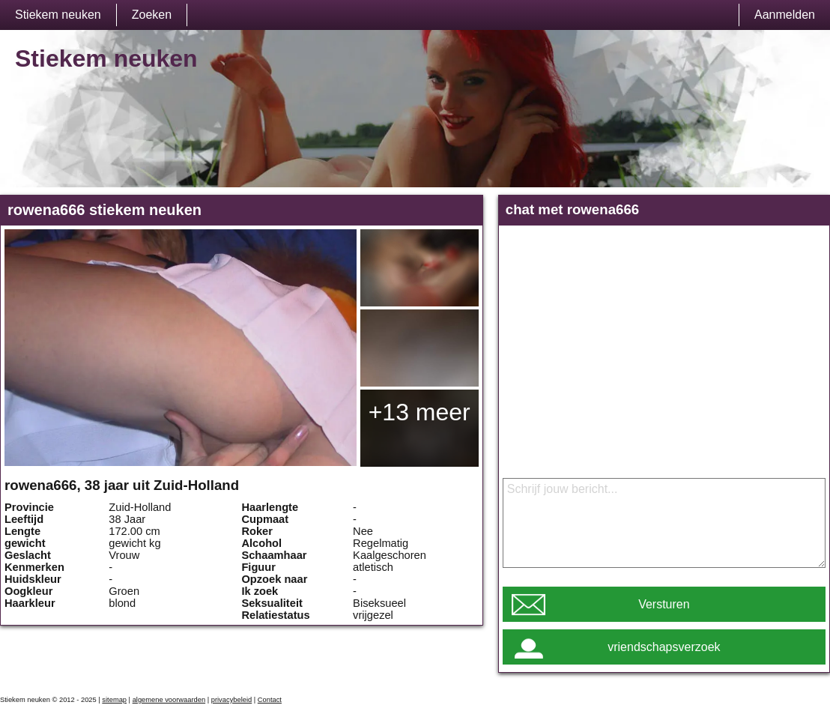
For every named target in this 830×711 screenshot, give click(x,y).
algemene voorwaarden (169, 700)
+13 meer (419, 412)
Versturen (663, 604)
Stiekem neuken (58, 14)
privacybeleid (231, 700)
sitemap (114, 700)
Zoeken (152, 14)
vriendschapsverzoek (664, 647)
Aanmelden (784, 14)
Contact (270, 700)
